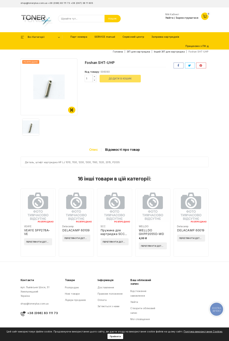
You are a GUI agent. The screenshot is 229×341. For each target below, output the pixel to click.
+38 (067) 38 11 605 (82, 3)
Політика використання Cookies (203, 331)
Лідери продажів (75, 300)
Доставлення (106, 287)
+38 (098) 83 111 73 (59, 3)
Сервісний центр (133, 36)
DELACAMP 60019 (190, 230)
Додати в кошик (120, 78)
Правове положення (110, 293)
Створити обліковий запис (142, 310)
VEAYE (28, 226)
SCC (103, 226)
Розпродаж (72, 287)
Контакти (27, 280)
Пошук (112, 18)
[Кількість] (89, 78)
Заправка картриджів (165, 36)
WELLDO (144, 226)
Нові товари (72, 293)
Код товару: (92, 71)
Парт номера (78, 36)
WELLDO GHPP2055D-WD (151, 232)
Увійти (134, 302)
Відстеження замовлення (138, 293)
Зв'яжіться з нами (109, 306)
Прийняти (115, 336)
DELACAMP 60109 (76, 230)
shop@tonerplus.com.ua (34, 3)
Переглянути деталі (38, 241)
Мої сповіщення (140, 319)
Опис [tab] (93, 150)
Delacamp (68, 226)
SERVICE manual (104, 36)
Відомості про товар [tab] (122, 150)
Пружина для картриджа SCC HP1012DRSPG (113, 234)
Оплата (102, 300)
